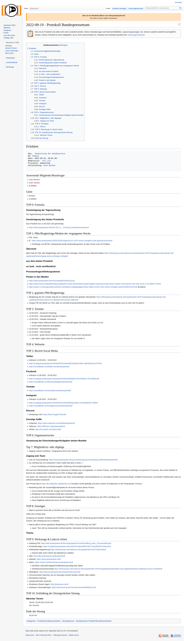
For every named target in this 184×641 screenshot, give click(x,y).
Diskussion (34, 8)
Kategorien (31, 621)
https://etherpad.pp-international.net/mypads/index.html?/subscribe (77, 549)
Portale (6, 33)
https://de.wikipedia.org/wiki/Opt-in (55, 484)
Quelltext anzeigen (119, 8)
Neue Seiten (9, 53)
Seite (26, 8)
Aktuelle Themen (11, 48)
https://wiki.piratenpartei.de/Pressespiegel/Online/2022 (51, 281)
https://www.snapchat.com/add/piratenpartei (55, 423)
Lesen (108, 8)
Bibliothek (7, 28)
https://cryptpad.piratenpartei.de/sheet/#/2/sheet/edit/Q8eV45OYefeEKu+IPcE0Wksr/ (63, 379)
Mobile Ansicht (74, 635)
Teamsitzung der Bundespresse (49, 153)
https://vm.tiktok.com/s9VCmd (47, 429)
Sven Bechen (49, 165)
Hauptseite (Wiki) (9, 25)
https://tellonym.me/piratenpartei (50, 426)
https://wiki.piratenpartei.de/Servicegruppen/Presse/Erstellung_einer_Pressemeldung (75, 543)
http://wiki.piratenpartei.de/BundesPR (49, 556)
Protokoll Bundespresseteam (49, 621)
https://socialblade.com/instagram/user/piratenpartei (50, 406)
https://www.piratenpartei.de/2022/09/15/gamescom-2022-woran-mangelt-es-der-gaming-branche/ (71, 241)
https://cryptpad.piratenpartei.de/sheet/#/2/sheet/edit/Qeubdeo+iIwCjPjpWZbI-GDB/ (62, 403)
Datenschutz (30, 635)
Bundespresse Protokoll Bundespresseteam (94, 621)
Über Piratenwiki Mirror (44, 635)
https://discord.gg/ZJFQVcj (54, 414)
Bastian (32, 196)
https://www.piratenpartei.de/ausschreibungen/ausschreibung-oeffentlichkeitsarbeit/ (82, 460)
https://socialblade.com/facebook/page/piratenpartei (50, 382)
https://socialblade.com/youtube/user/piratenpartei (49, 390)
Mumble (36, 156)
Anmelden (178, 2)
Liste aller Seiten (9, 35)
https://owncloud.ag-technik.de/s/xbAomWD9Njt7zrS (73, 587)
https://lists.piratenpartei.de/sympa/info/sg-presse (59, 572)
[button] (12, 42)
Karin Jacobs (34, 183)
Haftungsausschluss (60, 635)
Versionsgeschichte (135, 35)
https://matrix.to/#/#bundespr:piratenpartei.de (53, 562)
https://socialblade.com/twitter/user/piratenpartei (48, 367)
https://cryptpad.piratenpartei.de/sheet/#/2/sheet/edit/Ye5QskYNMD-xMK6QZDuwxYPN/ (64, 363)
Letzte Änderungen (11, 51)
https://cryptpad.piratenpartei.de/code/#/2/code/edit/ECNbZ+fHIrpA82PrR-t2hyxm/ (76, 546)
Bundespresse (68, 621)
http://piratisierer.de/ (59, 584)
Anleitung (8, 46)
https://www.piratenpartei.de (48, 559)
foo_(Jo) (46, 161)
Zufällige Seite (8, 38)
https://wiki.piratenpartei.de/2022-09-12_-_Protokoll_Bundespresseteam (58, 227)
